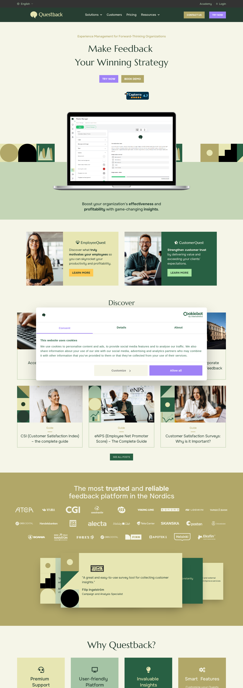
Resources (150, 15)
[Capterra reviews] (137, 96)
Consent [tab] (64, 327)
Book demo (132, 79)
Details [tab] (121, 327)
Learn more (81, 272)
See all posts (121, 457)
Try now (217, 14)
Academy (206, 3)
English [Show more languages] (25, 3)
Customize (121, 370)
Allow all (176, 370)
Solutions (93, 15)
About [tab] (178, 327)
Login (221, 3)
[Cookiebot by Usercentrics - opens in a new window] (186, 315)
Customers (114, 15)
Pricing (131, 15)
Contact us (194, 14)
